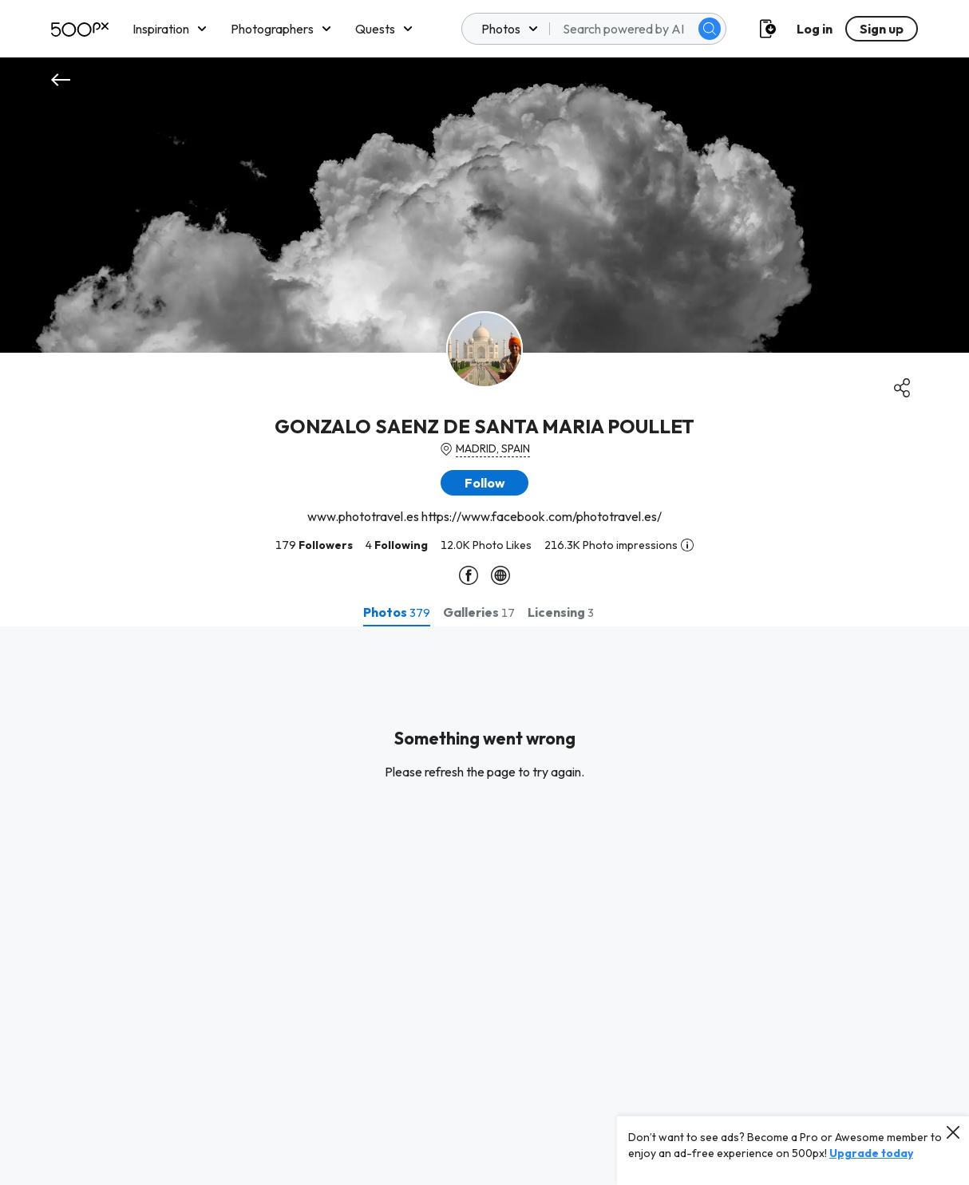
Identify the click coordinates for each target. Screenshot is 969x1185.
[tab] (397, 612)
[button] (484, 483)
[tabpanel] (484, 905)
